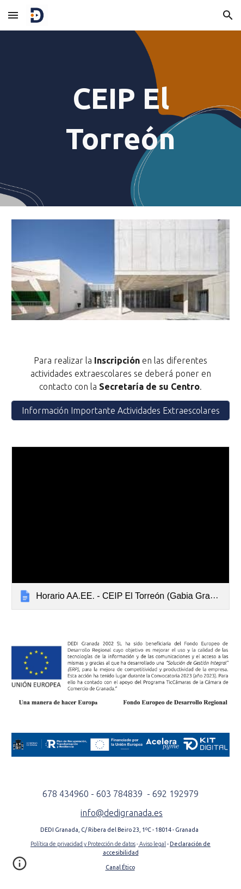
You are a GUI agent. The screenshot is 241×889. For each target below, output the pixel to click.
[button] (13, 15)
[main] (120, 118)
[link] (120, 528)
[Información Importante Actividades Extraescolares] (120, 410)
